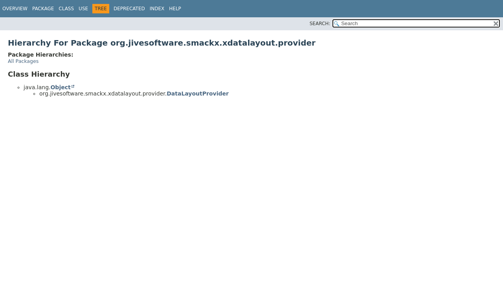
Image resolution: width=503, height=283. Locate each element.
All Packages (23, 61)
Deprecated (129, 8)
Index (157, 8)
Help (175, 8)
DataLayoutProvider (198, 93)
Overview (15, 8)
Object (60, 87)
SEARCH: (320, 23)
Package (43, 8)
